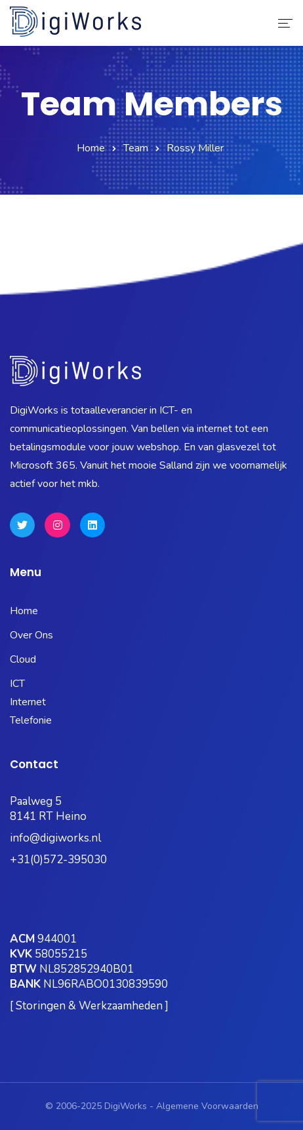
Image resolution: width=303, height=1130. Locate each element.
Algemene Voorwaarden (207, 1106)
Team (135, 148)
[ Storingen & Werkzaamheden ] (89, 1005)
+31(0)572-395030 (58, 859)
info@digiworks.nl (55, 838)
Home (91, 148)
